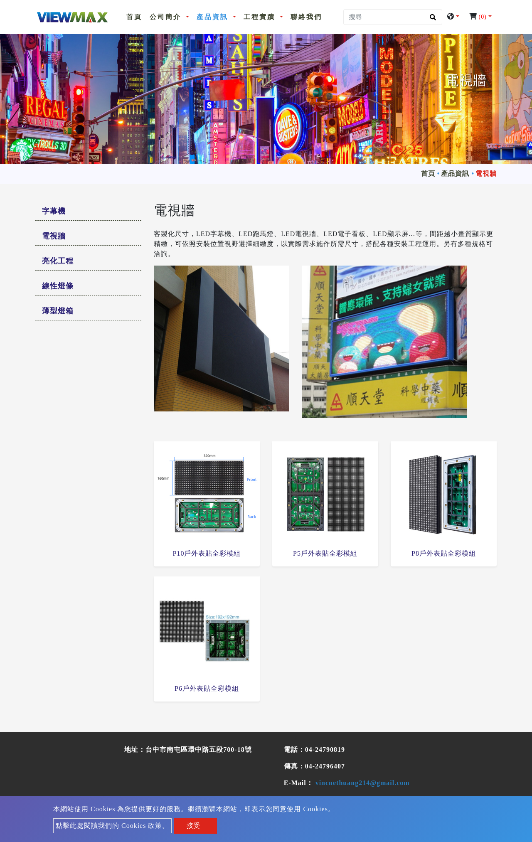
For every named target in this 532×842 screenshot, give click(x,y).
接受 (193, 825)
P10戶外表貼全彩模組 (207, 553)
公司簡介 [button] (167, 16)
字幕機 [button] (54, 211)
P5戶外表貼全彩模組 (325, 553)
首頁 (135, 16)
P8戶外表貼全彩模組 (443, 553)
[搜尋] (392, 17)
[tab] (88, 211)
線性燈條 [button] (58, 286)
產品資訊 (455, 173)
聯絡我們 (306, 16)
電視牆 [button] (54, 236)
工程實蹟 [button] (261, 16)
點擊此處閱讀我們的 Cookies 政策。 (112, 825)
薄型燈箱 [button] (58, 311)
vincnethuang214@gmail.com (362, 782)
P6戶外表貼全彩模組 (207, 688)
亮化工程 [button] (58, 261)
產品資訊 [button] (214, 16)
